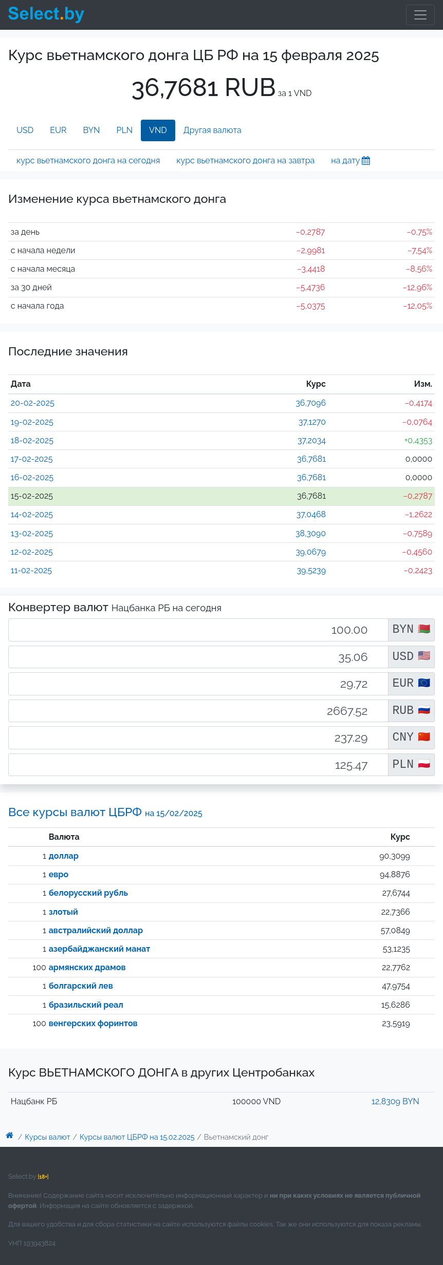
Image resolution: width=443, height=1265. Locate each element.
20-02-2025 (32, 403)
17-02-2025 (32, 459)
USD (24, 130)
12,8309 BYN (395, 1101)
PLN (124, 130)
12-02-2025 (32, 552)
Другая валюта (212, 130)
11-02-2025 (31, 570)
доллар (64, 856)
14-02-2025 (32, 514)
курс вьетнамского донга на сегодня (88, 160)
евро (58, 874)
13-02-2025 (32, 533)
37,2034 (312, 440)
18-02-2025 (32, 440)
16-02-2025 (32, 477)
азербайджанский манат (100, 949)
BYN (91, 130)
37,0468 (311, 514)
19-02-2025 (32, 422)
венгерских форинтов (93, 1023)
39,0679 (311, 552)
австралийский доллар (96, 930)
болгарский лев (81, 986)
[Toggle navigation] (420, 15)
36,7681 (311, 459)
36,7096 (311, 403)
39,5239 (311, 570)
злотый (63, 912)
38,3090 (311, 533)
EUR (58, 130)
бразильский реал (86, 1005)
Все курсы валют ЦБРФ (105, 812)
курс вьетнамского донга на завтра (245, 160)
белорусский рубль (88, 893)
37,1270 (312, 422)
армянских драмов (87, 967)
